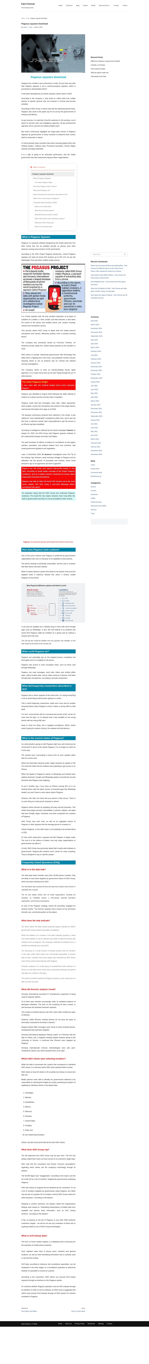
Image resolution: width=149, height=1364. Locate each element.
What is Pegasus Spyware (42, 187)
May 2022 (94, 414)
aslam (25, 28)
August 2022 (95, 401)
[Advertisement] (109, 36)
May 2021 (94, 456)
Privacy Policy (81, 1361)
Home (57, 5)
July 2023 (94, 372)
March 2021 (95, 464)
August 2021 (95, 443)
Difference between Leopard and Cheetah (107, 63)
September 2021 (97, 439)
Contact (124, 5)
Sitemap (103, 1361)
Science (94, 541)
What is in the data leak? (43, 215)
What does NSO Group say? (44, 232)
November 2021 (97, 435)
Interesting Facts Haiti (99, 80)
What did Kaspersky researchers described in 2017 (50, 203)
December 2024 (97, 342)
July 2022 (94, 405)
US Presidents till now (99, 309)
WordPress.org (96, 505)
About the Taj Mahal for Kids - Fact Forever (107, 298)
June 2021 (95, 451)
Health (91, 5)
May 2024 (94, 355)
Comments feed (97, 500)
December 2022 (97, 384)
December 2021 (97, 430)
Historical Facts (97, 533)
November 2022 (97, 388)
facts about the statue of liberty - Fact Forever (108, 306)
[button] (108, 5)
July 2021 (94, 447)
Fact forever (25, 1361)
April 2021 (95, 460)
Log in (93, 492)
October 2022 (96, 393)
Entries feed (95, 496)
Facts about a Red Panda (103, 287)
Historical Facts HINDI (99, 537)
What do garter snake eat (100, 75)
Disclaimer (93, 1361)
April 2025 (95, 334)
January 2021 (96, 472)
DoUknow (66, 5)
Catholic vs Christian (98, 67)
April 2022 (95, 418)
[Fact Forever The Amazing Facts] (28, 5)
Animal (82, 5)
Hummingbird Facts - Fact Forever (104, 291)
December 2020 (97, 477)
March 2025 (95, 338)
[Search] (106, 258)
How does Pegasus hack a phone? (45, 195)
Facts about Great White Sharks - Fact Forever (108, 283)
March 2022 (95, 422)
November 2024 (97, 346)
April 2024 (95, 359)
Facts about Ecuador (99, 71)
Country (115, 5)
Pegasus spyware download (43, 183)
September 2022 (97, 397)
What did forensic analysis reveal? (46, 224)
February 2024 (96, 367)
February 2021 (96, 468)
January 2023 (96, 380)
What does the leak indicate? (44, 220)
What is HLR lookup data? (43, 236)
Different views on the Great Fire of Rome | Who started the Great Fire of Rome (108, 276)
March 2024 (95, 363)
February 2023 (96, 376)
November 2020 (97, 481)
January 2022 (96, 426)
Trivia (27, 18)
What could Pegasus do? (41, 199)
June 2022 (95, 409)
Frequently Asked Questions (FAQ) (45, 211)
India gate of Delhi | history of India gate (106, 302)
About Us (69, 1361)
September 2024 (97, 351)
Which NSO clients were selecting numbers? (50, 228)
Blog (75, 5)
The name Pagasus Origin (43, 191)
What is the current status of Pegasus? (46, 207)
